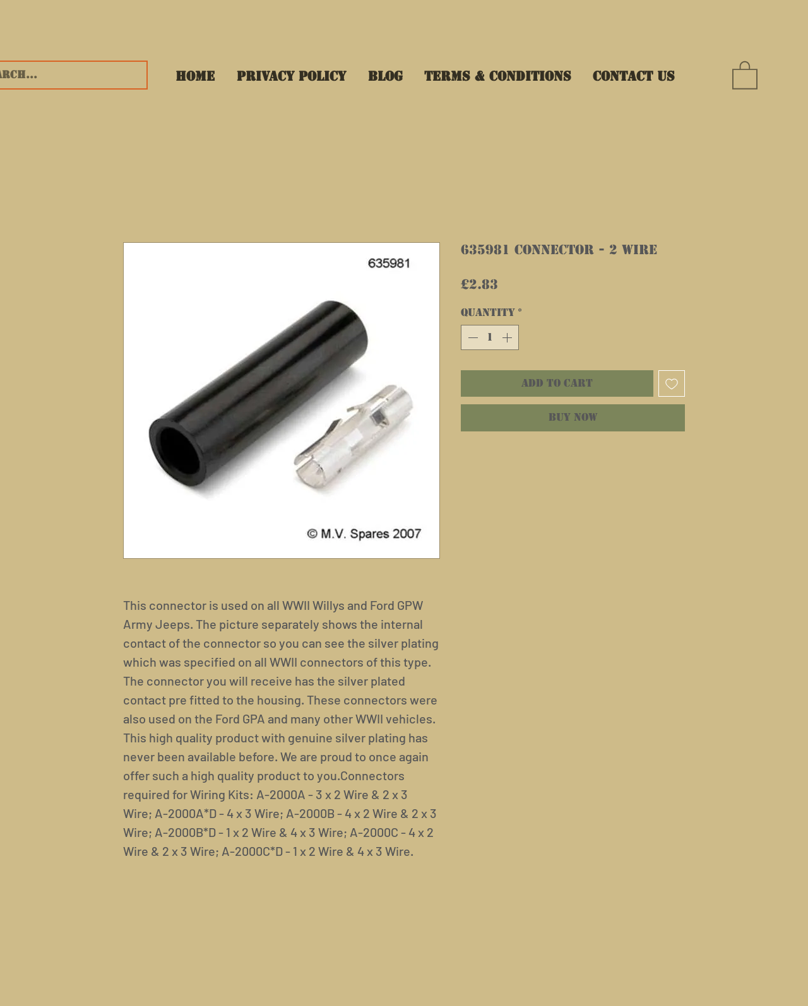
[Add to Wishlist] (671, 383)
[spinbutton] (489, 337)
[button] (745, 74)
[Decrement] (471, 337)
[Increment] (508, 337)
